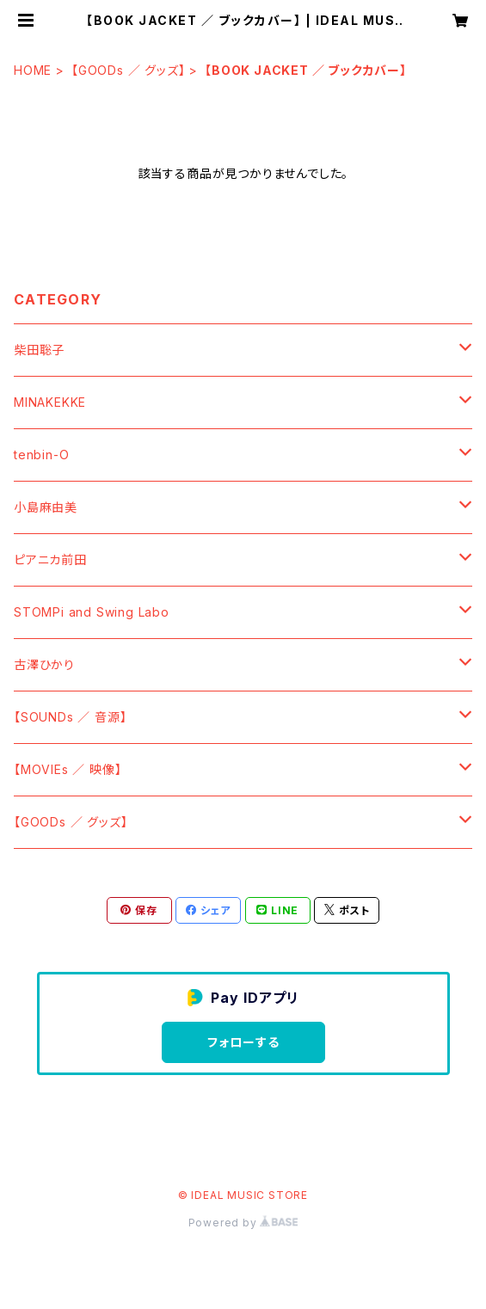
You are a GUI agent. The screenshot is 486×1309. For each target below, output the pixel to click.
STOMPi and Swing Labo (91, 612)
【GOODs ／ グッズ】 (128, 70)
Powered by (243, 1222)
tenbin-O (41, 454)
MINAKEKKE (50, 402)
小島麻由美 (45, 507)
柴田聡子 (39, 349)
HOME (33, 70)
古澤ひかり (44, 664)
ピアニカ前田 (50, 559)
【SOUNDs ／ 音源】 (70, 717)
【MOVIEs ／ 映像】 (67, 769)
